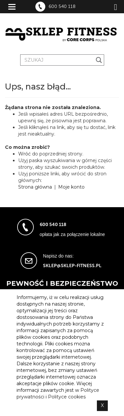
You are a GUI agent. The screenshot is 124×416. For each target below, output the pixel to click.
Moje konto (71, 187)
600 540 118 (62, 6)
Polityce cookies (67, 397)
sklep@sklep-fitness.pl (72, 265)
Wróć (24, 154)
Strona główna (35, 187)
